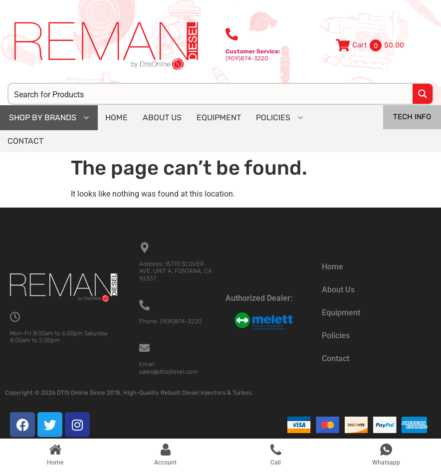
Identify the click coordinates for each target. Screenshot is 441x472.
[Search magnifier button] (423, 94)
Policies (336, 335)
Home (332, 266)
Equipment (341, 312)
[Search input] (211, 93)
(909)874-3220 (252, 55)
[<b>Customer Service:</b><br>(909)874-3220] (231, 34)
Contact (335, 358)
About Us (338, 289)
